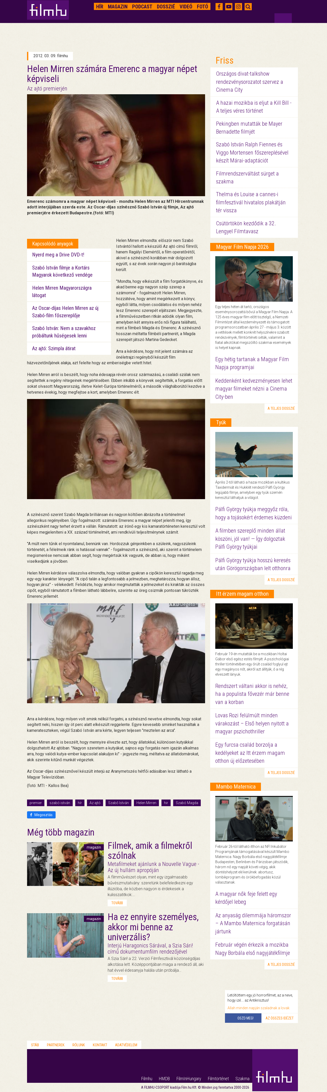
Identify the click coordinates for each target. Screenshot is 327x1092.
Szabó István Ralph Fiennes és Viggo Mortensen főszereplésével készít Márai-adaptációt (252, 152)
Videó (186, 7)
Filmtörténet (218, 1078)
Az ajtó (95, 803)
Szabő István (118, 803)
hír (80, 803)
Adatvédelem (126, 1045)
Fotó (202, 7)
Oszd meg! (245, 1018)
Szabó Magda (187, 803)
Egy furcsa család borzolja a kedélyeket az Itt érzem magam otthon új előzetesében (250, 753)
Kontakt (100, 1045)
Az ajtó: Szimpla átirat (54, 348)
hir (166, 803)
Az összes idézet (280, 1018)
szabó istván (59, 803)
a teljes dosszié (281, 408)
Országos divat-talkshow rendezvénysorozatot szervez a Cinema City (249, 82)
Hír (99, 7)
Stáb (35, 1045)
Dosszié (166, 7)
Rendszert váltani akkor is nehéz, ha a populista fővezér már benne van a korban (252, 694)
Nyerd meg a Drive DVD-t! (58, 255)
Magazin (118, 7)
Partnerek (56, 1045)
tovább (117, 903)
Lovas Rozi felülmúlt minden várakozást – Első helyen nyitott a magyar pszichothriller (252, 723)
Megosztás (41, 815)
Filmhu (146, 1078)
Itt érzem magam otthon (242, 594)
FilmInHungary (189, 1078)
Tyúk (221, 422)
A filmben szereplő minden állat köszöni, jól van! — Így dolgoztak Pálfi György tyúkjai (250, 538)
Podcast (142, 7)
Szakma (242, 1078)
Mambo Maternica (236, 786)
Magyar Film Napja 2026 (242, 247)
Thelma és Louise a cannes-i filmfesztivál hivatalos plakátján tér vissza (251, 202)
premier (36, 803)
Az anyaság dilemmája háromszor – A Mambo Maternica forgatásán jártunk (253, 923)
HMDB (164, 1078)
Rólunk (78, 1045)
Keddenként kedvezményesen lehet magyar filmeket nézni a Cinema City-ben (253, 389)
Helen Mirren (146, 803)
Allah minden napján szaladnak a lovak (259, 1008)
